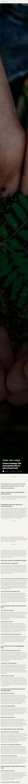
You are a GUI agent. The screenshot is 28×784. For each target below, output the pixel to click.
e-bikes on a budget (5, 684)
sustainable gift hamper (14, 726)
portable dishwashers (20, 700)
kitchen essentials (4, 539)
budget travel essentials (5, 601)
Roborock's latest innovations (17, 713)
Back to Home (4, 1)
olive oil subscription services (18, 740)
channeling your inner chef (13, 761)
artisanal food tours (4, 556)
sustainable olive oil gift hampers (16, 571)
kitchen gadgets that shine (6, 617)
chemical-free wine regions (6, 630)
